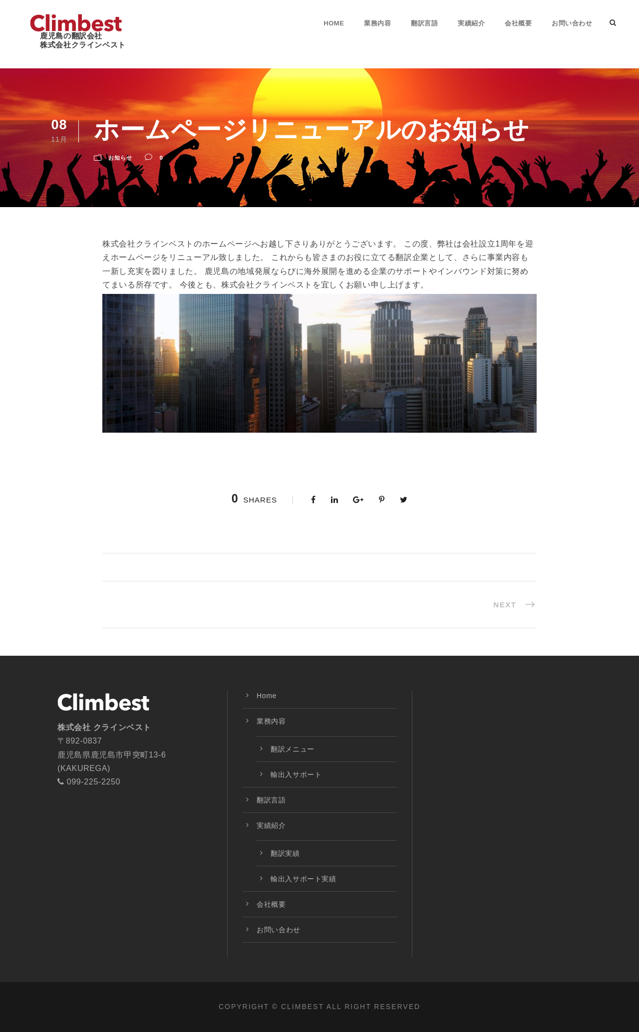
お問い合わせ (572, 23)
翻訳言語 (424, 23)
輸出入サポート (296, 774)
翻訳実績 (285, 853)
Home (333, 23)
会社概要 (518, 23)
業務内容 (377, 23)
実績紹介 (471, 23)
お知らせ (120, 157)
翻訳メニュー (293, 749)
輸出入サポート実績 (303, 879)
